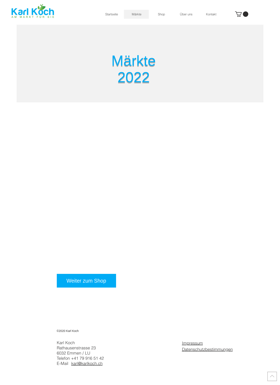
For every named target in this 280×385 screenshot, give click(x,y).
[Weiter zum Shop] (86, 281)
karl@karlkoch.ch (87, 363)
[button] (241, 14)
